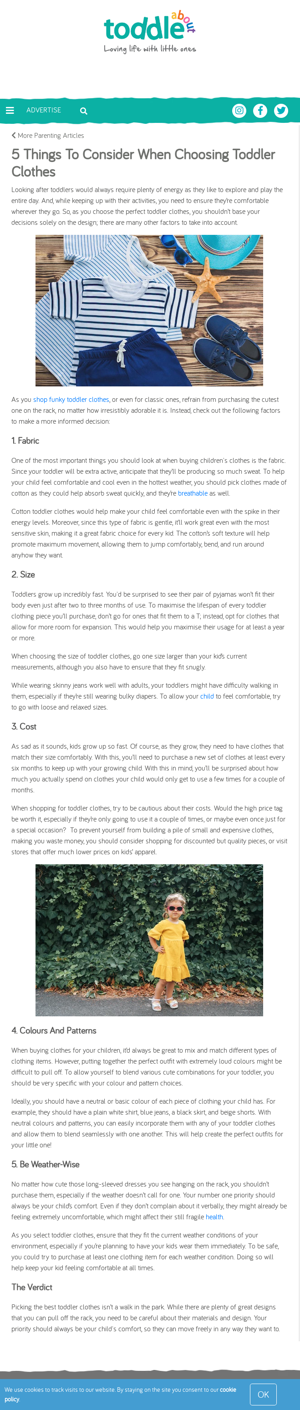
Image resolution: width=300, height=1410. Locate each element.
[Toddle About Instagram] (240, 109)
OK (263, 1394)
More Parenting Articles (47, 135)
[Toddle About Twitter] (281, 109)
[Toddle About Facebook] (261, 109)
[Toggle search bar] (84, 110)
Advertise (43, 109)
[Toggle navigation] (10, 110)
